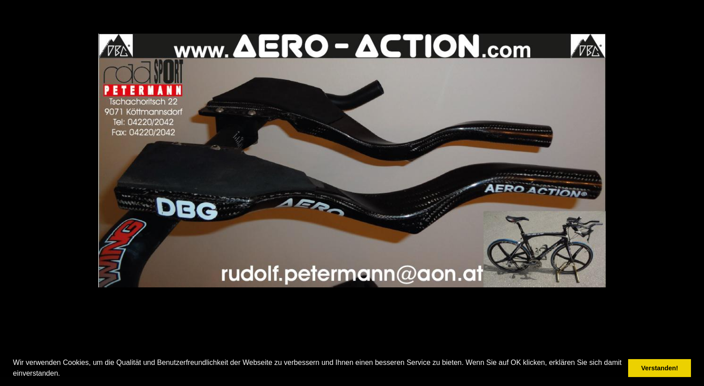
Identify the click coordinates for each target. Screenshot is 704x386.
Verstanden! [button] (659, 368)
